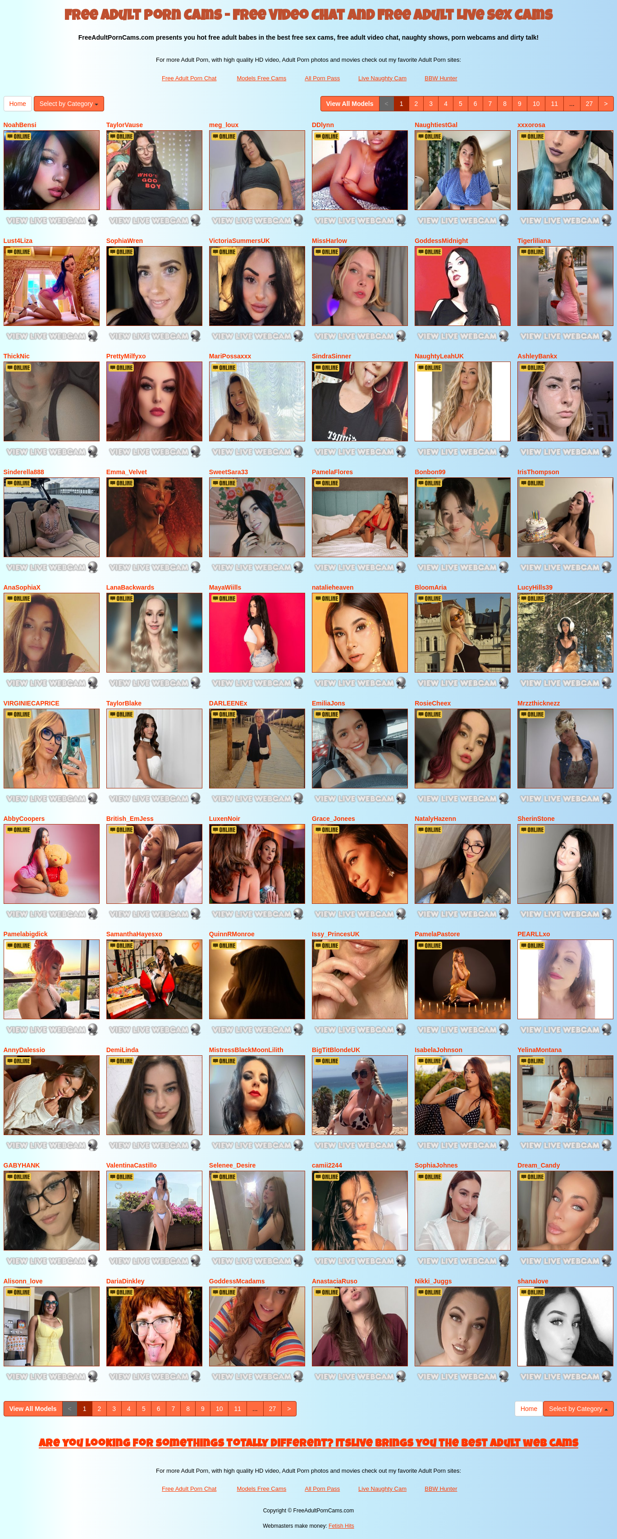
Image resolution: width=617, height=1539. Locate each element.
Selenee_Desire (232, 1165)
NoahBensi (20, 124)
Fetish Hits (341, 1526)
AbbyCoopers (24, 818)
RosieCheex (433, 703)
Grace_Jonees (333, 818)
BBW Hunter (441, 78)
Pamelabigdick (26, 934)
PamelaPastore (437, 934)
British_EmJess (130, 818)
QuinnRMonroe (232, 934)
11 (554, 103)
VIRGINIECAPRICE (31, 703)
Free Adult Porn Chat (189, 78)
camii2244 (327, 1165)
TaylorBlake (124, 703)
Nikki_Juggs (433, 1281)
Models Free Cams (261, 78)
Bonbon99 (430, 472)
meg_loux (223, 124)
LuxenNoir (224, 818)
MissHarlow (329, 240)
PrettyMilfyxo (126, 356)
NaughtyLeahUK (439, 356)
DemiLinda (122, 1049)
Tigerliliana (534, 240)
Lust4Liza (18, 240)
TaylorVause (124, 124)
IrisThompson (538, 472)
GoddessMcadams (237, 1281)
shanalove (532, 1281)
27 (589, 103)
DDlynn (323, 124)
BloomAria (431, 587)
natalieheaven (333, 587)
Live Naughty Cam (382, 78)
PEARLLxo (533, 934)
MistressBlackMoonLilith (246, 1049)
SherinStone (535, 818)
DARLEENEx (228, 703)
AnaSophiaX (22, 587)
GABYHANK (22, 1165)
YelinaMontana (539, 1049)
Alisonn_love (23, 1281)
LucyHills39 (535, 587)
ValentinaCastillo (131, 1165)
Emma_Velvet (126, 472)
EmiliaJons (328, 703)
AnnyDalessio (25, 1049)
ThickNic (17, 356)
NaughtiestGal (436, 124)
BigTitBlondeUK (336, 1049)
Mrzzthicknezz (538, 703)
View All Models (350, 103)
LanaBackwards (130, 587)
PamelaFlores (332, 472)
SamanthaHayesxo (134, 934)
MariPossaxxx (230, 356)
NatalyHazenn (435, 818)
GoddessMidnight (441, 240)
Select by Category (69, 103)
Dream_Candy (538, 1165)
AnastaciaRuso (334, 1281)
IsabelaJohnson (438, 1049)
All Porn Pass (322, 78)
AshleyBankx (537, 356)
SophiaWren (124, 240)
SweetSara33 (228, 472)
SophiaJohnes (436, 1165)
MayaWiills (225, 587)
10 (536, 103)
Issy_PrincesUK (336, 934)
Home (17, 103)
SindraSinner (331, 356)
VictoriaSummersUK (239, 240)
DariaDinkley (125, 1281)
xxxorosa (531, 124)
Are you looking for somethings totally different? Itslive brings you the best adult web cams (308, 1444)
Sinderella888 (24, 472)
